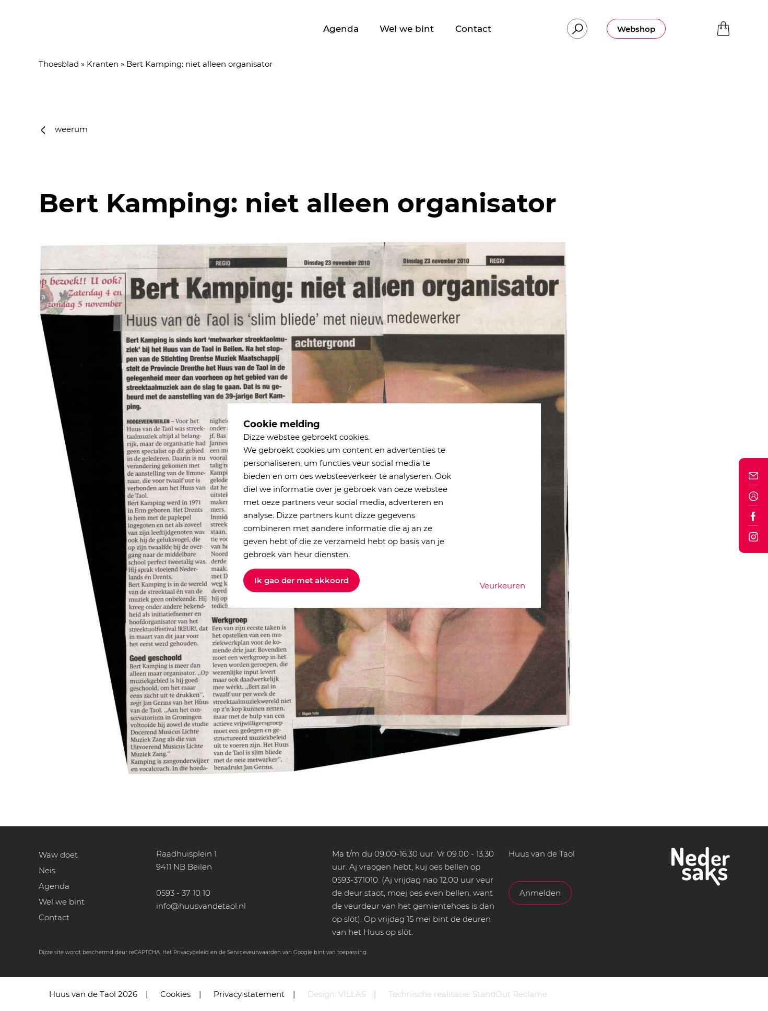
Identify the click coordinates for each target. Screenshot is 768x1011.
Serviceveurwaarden (254, 952)
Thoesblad (59, 64)
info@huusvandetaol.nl (201, 906)
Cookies (175, 994)
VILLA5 (351, 994)
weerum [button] (64, 129)
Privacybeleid (191, 952)
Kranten (103, 64)
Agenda (54, 886)
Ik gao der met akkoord (301, 580)
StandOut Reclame (509, 994)
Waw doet (58, 855)
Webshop (636, 29)
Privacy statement (249, 994)
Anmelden (540, 893)
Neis (47, 870)
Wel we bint (62, 902)
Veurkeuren (502, 586)
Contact (54, 917)
